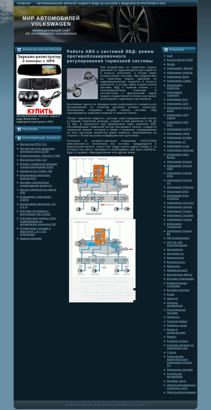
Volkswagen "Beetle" (180, 68)
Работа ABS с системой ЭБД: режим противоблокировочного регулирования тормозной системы (110, 56)
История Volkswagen (180, 278)
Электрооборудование (182, 392)
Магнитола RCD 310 (33, 144)
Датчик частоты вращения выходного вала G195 (37, 150)
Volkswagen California (174, 86)
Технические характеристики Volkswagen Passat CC (179, 361)
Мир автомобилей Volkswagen (51, 21)
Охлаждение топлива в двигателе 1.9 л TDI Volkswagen (35, 231)
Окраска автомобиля (175, 304)
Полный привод (177, 321)
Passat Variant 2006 (180, 59)
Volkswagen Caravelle (174, 94)
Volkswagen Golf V (179, 129)
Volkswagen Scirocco (180, 202)
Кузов (170, 294)
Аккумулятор (175, 257)
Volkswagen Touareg (180, 215)
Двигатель (174, 266)
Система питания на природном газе (180, 347)
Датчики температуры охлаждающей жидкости (36, 184)
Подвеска (173, 317)
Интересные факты (179, 274)
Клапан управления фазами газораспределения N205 (38, 165)
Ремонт (172, 336)
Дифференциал (177, 270)
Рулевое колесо (177, 341)
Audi (170, 55)
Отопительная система (176, 311)
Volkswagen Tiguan (179, 211)
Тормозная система (180, 369)
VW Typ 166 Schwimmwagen (177, 244)
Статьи (171, 352)
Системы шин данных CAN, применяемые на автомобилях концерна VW (38, 221)
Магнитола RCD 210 (33, 159)
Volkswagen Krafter (179, 137)
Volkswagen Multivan (180, 150)
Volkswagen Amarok (180, 72)
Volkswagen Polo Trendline (178, 197)
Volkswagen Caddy (179, 80)
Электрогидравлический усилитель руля (183, 386)
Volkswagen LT (176, 142)
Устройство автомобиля (175, 375)
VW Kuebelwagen (178, 238)
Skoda (171, 64)
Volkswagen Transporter (174, 225)
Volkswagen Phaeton (180, 187)
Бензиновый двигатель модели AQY (35, 177)
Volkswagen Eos (177, 99)
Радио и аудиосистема (176, 331)
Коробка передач (178, 290)
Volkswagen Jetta (178, 133)
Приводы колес (177, 325)
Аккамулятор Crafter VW (36, 171)
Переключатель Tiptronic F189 (40, 155)
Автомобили (175, 249)
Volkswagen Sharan (179, 207)
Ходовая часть (176, 381)
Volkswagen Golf (177, 103)
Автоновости (175, 253)
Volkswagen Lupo (178, 146)
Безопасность (176, 262)
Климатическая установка (177, 284)
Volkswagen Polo (178, 191)
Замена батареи (31, 238)
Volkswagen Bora (178, 76)
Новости (172, 298)
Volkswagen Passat (179, 161)
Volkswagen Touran (179, 219)
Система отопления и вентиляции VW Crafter (35, 212)
